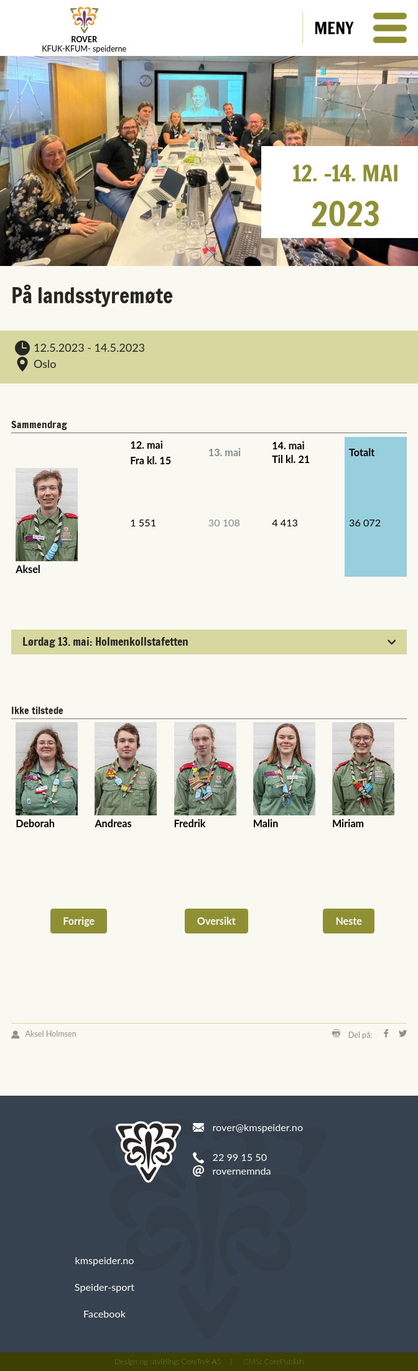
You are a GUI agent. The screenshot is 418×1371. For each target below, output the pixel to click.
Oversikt (216, 921)
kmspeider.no (104, 1260)
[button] (360, 28)
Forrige (79, 921)
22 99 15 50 (240, 1157)
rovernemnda (242, 1170)
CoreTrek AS (201, 1361)
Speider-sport (104, 1287)
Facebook (104, 1313)
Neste (348, 921)
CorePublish (284, 1361)
